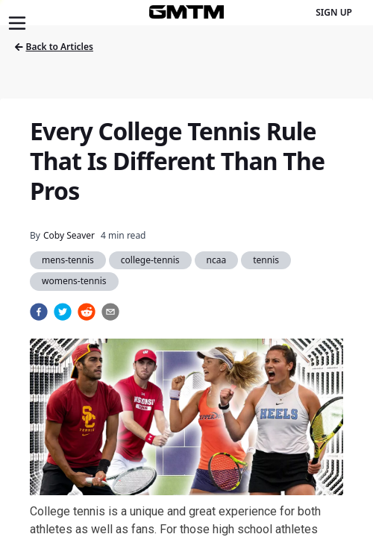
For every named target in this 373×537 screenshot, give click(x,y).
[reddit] (86, 312)
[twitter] (63, 312)
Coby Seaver (69, 235)
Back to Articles (54, 46)
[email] (110, 312)
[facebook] (39, 312)
